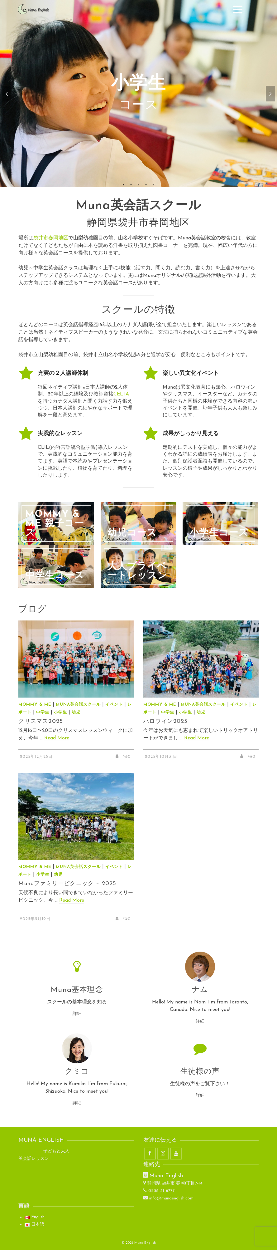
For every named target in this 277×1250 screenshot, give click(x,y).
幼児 (76, 712)
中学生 (42, 712)
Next (270, 93)
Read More (56, 738)
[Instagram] (163, 1153)
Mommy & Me (34, 705)
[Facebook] (150, 1153)
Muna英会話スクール (78, 705)
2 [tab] (131, 184)
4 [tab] (146, 184)
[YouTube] (176, 1153)
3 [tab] (139, 184)
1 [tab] (124, 184)
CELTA (121, 394)
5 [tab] (153, 184)
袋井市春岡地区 (50, 238)
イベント (114, 705)
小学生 (60, 712)
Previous (6, 93)
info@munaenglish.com (168, 1198)
